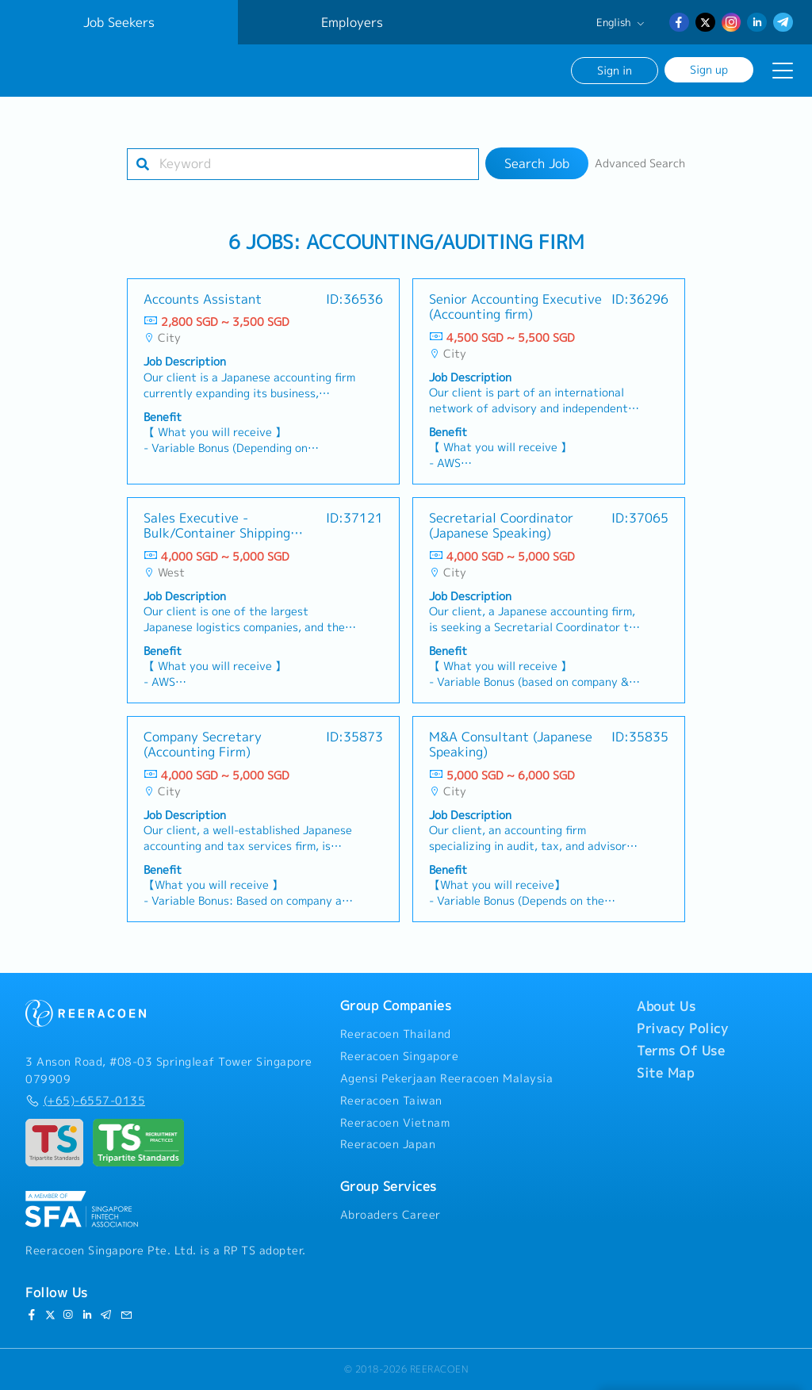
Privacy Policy (682, 1028)
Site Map (665, 1073)
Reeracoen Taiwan (391, 1101)
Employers (352, 22)
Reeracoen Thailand (395, 1034)
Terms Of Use (681, 1051)
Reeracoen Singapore (399, 1056)
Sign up (709, 69)
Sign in (614, 70)
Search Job (536, 163)
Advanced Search (640, 163)
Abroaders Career (390, 1215)
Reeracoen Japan (388, 1144)
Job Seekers (119, 22)
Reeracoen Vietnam (395, 1123)
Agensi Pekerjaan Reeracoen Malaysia (446, 1078)
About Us (666, 1006)
